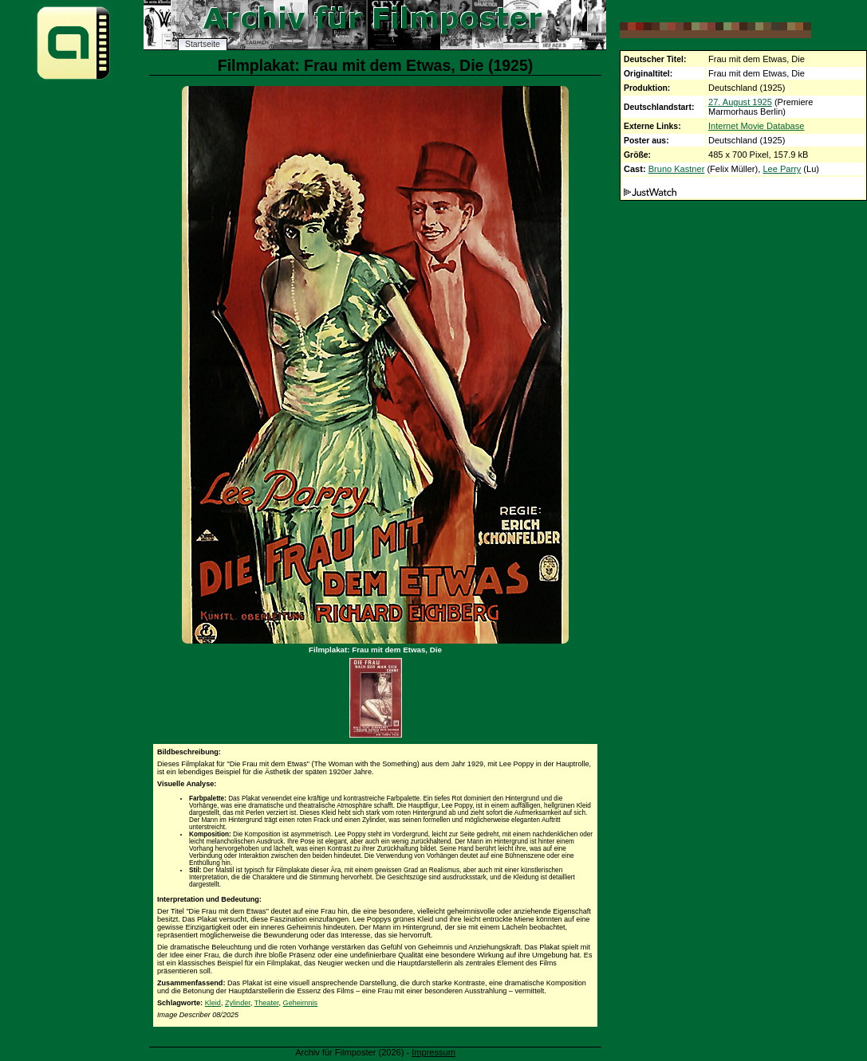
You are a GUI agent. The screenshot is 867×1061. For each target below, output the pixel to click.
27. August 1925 (740, 102)
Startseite (202, 44)
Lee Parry (782, 169)
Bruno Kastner (676, 169)
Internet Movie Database (756, 126)
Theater (266, 1003)
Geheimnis (300, 1003)
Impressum (433, 1052)
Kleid (213, 1003)
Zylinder (237, 1003)
